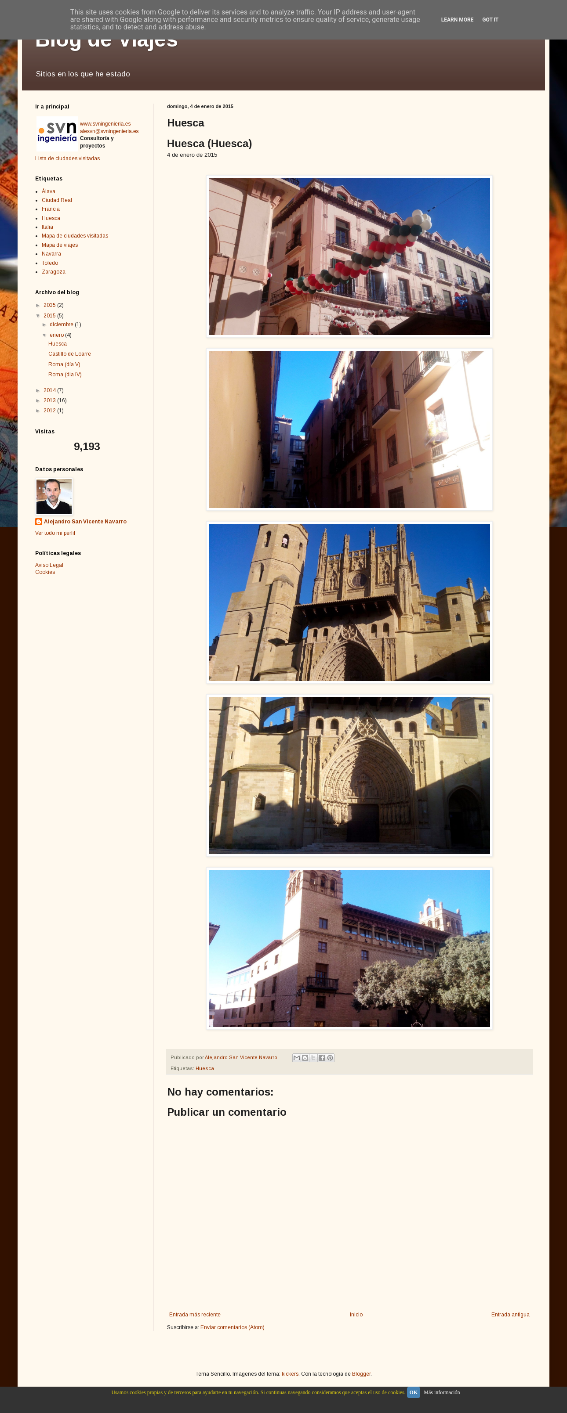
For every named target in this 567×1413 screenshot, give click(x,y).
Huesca (205, 1068)
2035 (50, 305)
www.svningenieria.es (105, 124)
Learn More (457, 20)
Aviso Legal (49, 565)
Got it (490, 20)
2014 (50, 390)
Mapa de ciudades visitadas (75, 236)
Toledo (50, 263)
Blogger (361, 1374)
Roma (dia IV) (65, 374)
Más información (442, 1392)
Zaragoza (53, 272)
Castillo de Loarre (69, 354)
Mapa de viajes (60, 245)
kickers (290, 1374)
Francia (51, 209)
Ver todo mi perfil (55, 533)
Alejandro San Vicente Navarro (85, 522)
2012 (50, 410)
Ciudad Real (57, 200)
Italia (47, 227)
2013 (50, 400)
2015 (50, 316)
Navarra (51, 254)
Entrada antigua (510, 1315)
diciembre (62, 324)
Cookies (45, 572)
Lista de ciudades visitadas (67, 158)
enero (57, 335)
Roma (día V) (64, 364)
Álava (48, 191)
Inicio (356, 1315)
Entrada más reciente (195, 1315)
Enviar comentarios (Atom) (232, 1327)
